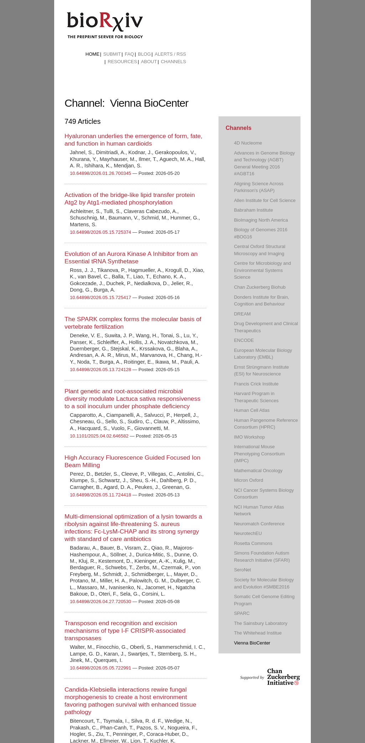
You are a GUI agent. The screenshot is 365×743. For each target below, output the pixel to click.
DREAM (242, 314)
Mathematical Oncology (258, 470)
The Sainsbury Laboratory (260, 623)
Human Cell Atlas (251, 410)
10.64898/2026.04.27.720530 (100, 601)
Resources (122, 61)
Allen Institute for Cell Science (264, 200)
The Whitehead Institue (258, 633)
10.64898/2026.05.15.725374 (100, 232)
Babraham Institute (253, 210)
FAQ (129, 54)
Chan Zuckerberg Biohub (260, 287)
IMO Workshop (249, 437)
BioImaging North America (261, 220)
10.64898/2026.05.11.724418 (100, 494)
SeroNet (242, 569)
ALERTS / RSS (170, 54)
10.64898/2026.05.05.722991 (100, 668)
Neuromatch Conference (259, 523)
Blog (144, 54)
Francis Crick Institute (256, 383)
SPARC (242, 613)
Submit (112, 54)
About (149, 61)
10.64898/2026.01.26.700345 (100, 173)
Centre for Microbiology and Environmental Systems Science (262, 270)
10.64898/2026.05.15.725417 (100, 297)
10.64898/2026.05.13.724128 (100, 369)
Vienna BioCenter (252, 643)
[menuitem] (92, 54)
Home (92, 54)
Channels (173, 61)
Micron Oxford (248, 480)
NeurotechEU (248, 533)
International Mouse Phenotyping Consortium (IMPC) (259, 453)
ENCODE (244, 340)
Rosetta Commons (253, 543)
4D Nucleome (248, 143)
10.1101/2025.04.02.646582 (99, 436)
